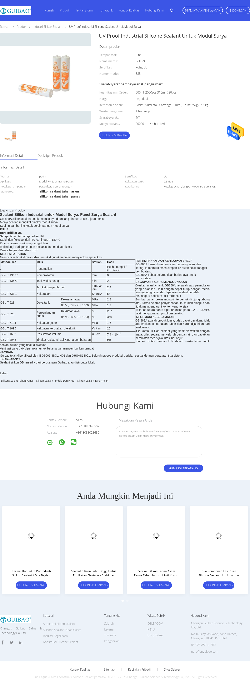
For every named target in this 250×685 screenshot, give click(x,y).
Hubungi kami (154, 10)
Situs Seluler (172, 669)
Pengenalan (112, 641)
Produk (64, 10)
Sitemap (109, 669)
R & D (151, 629)
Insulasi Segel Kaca (55, 636)
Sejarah (109, 623)
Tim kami (110, 635)
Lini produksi (156, 635)
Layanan (109, 629)
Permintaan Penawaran (202, 11)
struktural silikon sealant (59, 624)
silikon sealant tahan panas (17, 380)
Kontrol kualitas (129, 10)
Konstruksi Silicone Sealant (60, 642)
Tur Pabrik (106, 10)
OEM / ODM (155, 623)
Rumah (49, 10)
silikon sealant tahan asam (93, 380)
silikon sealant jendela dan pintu (55, 380)
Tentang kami (84, 10)
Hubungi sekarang (114, 135)
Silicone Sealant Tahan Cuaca (62, 630)
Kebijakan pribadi (139, 669)
